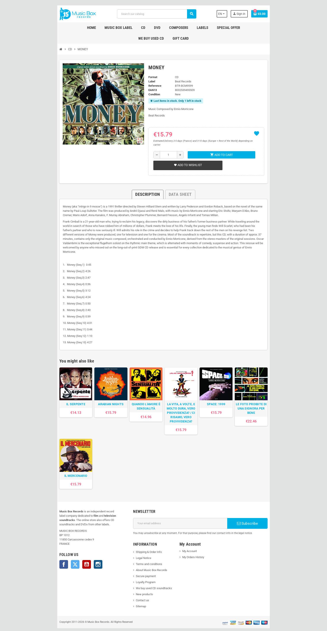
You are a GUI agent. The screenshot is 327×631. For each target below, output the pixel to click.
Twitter (52, 552)
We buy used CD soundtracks (146, 580)
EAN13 (149, 79)
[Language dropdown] (243, 13)
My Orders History (196, 549)
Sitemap (133, 598)
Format (149, 66)
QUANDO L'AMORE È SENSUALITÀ (142, 391)
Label (148, 70)
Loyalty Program (138, 574)
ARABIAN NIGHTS (99, 388)
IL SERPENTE (56, 388)
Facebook (40, 552)
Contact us (134, 592)
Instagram (74, 552)
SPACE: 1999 (228, 388)
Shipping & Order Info (141, 544)
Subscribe (266, 515)
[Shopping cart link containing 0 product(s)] (283, 13)
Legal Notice (135, 550)
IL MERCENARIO (56, 467)
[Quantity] (166, 140)
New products (136, 586)
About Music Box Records (143, 562)
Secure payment (138, 568)
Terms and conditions (141, 556)
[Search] (155, 14)
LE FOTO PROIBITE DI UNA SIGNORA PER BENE (270, 391)
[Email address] (183, 515)
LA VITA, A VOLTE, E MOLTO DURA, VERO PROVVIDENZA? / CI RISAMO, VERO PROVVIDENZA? (185, 397)
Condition (150, 83)
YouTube (63, 552)
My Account (192, 543)
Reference (151, 75)
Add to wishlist (185, 150)
